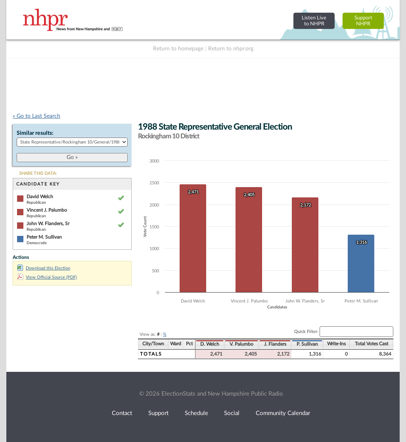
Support (158, 413)
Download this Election (43, 268)
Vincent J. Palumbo (47, 210)
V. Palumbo (241, 344)
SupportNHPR (363, 20)
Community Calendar (283, 413)
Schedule (196, 413)
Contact (122, 413)
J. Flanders (275, 344)
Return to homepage (178, 49)
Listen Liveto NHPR (314, 20)
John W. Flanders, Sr (48, 223)
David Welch (40, 196)
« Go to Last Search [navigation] (36, 116)
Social (231, 413)
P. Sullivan (307, 344)
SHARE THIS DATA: (38, 173)
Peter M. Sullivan (44, 237)
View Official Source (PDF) (47, 277)
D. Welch (209, 344)
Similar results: (35, 133)
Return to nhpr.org (230, 49)
